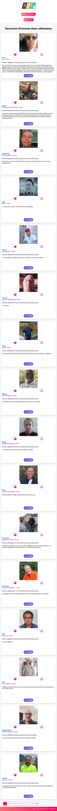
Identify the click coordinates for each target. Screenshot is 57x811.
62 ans (9, 203)
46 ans (21, 107)
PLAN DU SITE (44, 809)
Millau (4, 203)
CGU (37, 809)
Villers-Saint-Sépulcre (8, 588)
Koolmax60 (5, 586)
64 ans (19, 299)
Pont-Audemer (6, 684)
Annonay (4, 780)
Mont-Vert (5, 636)
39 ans (17, 443)
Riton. (4, 490)
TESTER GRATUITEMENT (29, 14)
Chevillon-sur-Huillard (8, 491)
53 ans (17, 539)
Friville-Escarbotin (7, 732)
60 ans (14, 395)
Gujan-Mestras (6, 251)
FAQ (34, 809)
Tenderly (4, 778)
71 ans (18, 588)
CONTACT (53, 809)
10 (36, 803)
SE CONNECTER (28, 19)
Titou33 (4, 250)
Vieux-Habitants (6, 395)
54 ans (14, 684)
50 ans (15, 155)
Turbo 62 (4, 298)
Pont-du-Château (7, 155)
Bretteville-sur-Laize (8, 539)
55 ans (9, 347)
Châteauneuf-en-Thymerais (10, 107)
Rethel (4, 347)
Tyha (3, 202)
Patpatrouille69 (6, 730)
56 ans (7, 59)
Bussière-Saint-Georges (9, 299)
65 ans (11, 636)
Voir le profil (28, 76)
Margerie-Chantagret (8, 443)
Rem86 (4, 442)
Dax (3, 59)
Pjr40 (3, 58)
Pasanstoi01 (5, 538)
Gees (3, 682)
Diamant (4, 394)
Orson (4, 346)
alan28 (4, 106)
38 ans (14, 251)
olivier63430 (5, 154)
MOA (3, 634)
